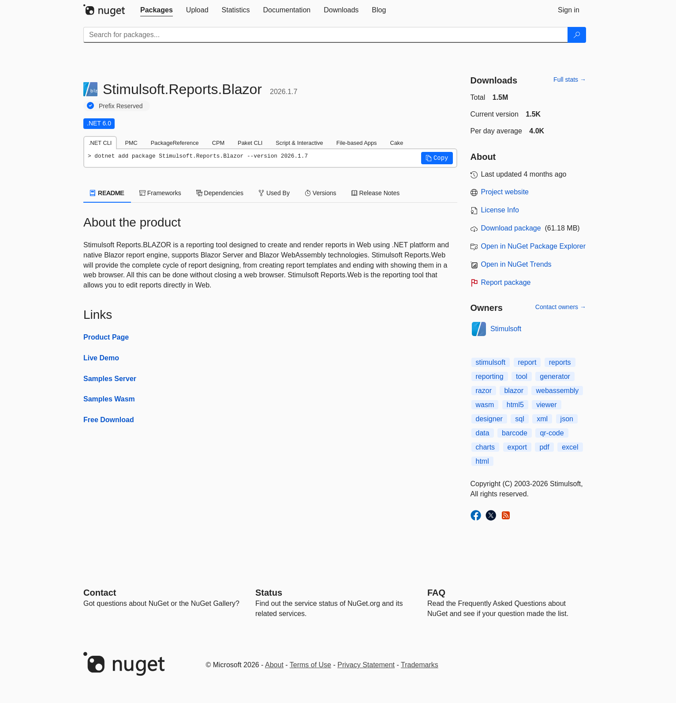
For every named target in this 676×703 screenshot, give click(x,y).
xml (542, 419)
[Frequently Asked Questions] (436, 592)
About (274, 665)
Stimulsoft (505, 329)
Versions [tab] (320, 193)
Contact (99, 592)
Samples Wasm (109, 399)
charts (485, 447)
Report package (506, 282)
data (482, 433)
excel (570, 447)
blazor (513, 390)
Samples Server (109, 378)
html (482, 461)
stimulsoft (491, 362)
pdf (544, 447)
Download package (511, 228)
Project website (505, 192)
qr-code (552, 433)
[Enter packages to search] (325, 35)
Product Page (106, 337)
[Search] (577, 35)
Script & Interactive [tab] (299, 143)
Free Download (108, 419)
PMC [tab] (131, 143)
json (566, 419)
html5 (515, 404)
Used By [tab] (274, 193)
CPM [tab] (218, 143)
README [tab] (107, 193)
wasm (485, 404)
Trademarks (419, 665)
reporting (490, 376)
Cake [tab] (396, 143)
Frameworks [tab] (160, 193)
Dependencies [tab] (219, 193)
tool (521, 376)
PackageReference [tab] (175, 143)
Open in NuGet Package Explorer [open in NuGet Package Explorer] (533, 246)
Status (268, 592)
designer (489, 419)
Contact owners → (560, 306)
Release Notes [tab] (375, 193)
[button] (437, 158)
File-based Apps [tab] (356, 143)
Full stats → (569, 79)
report (527, 362)
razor (484, 390)
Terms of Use (310, 665)
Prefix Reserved (121, 106)
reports (560, 362)
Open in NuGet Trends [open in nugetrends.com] (516, 264)
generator (555, 376)
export (517, 447)
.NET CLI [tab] (100, 143)
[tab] (156, 10)
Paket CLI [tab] (250, 143)
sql (519, 419)
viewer (546, 404)
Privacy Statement (366, 665)
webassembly (557, 390)
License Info (500, 210)
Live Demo (101, 358)
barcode (514, 433)
